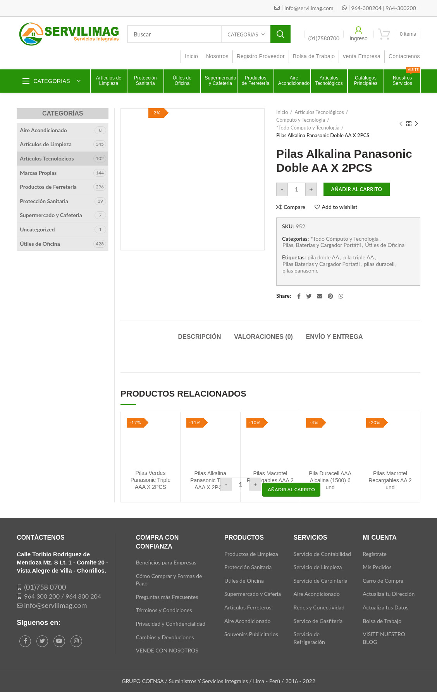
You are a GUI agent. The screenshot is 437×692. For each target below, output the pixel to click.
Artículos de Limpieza (46, 144)
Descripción (199, 336)
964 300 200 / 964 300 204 (62, 596)
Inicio (282, 112)
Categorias (242, 34)
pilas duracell (379, 264)
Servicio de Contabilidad (322, 553)
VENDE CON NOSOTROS (167, 650)
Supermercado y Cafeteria (51, 215)
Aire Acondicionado (43, 130)
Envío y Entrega (334, 336)
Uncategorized (37, 229)
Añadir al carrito (356, 189)
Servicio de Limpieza (318, 567)
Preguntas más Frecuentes (167, 597)
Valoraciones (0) (263, 336)
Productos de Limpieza (251, 553)
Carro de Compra (383, 580)
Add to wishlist (340, 207)
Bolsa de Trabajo (382, 621)
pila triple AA (358, 257)
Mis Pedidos (377, 567)
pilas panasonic (300, 270)
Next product (416, 124)
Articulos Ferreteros (248, 607)
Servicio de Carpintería (321, 580)
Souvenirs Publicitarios (251, 634)
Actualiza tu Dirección (389, 593)
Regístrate (375, 553)
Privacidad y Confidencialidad (170, 623)
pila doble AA (323, 257)
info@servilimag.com (55, 605)
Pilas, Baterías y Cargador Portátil (321, 245)
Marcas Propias (38, 172)
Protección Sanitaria (44, 201)
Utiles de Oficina (244, 580)
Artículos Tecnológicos (319, 112)
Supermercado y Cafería (252, 593)
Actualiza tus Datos (385, 607)
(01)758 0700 (45, 587)
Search (280, 34)
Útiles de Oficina (384, 245)
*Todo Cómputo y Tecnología (307, 127)
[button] (291, 490)
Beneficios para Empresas (166, 562)
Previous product (401, 124)
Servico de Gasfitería (318, 621)
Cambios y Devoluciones (165, 637)
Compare (294, 207)
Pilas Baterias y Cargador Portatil (321, 264)
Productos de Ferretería (48, 186)
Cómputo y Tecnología (300, 120)
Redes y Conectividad (319, 607)
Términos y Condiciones (164, 610)
